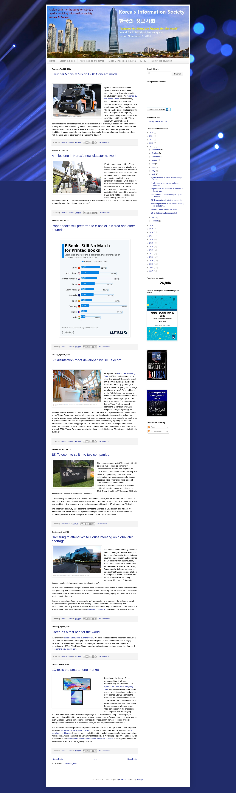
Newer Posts (58, 759)
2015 (151, 243)
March (154, 217)
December (156, 150)
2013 (151, 250)
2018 (151, 232)
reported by (109, 686)
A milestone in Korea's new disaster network (84, 156)
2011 (151, 257)
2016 (151, 239)
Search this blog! (67, 61)
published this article (96, 609)
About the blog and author (92, 61)
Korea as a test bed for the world (76, 632)
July (153, 164)
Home (52, 61)
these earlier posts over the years (78, 638)
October (155, 153)
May (153, 171)
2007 (151, 271)
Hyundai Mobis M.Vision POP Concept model (85, 74)
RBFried (122, 780)
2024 (151, 136)
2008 (151, 267)
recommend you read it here (64, 649)
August (155, 160)
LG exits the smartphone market (75, 670)
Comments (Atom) (70, 763)
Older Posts (132, 759)
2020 (151, 225)
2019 (151, 229)
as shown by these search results (75, 730)
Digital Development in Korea (122, 61)
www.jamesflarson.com (158, 121)
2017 (151, 236)
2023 (151, 140)
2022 (151, 143)
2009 (151, 264)
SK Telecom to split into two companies (80, 454)
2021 (151, 147)
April (154, 174)
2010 (151, 261)
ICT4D (143, 61)
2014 (151, 246)
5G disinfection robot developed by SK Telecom (86, 360)
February (155, 221)
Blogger (140, 780)
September (156, 157)
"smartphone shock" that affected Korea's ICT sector (90, 739)
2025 (151, 133)
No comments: (104, 142)
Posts (151, 427)
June (154, 167)
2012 (151, 253)
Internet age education (161, 61)
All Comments (155, 432)
